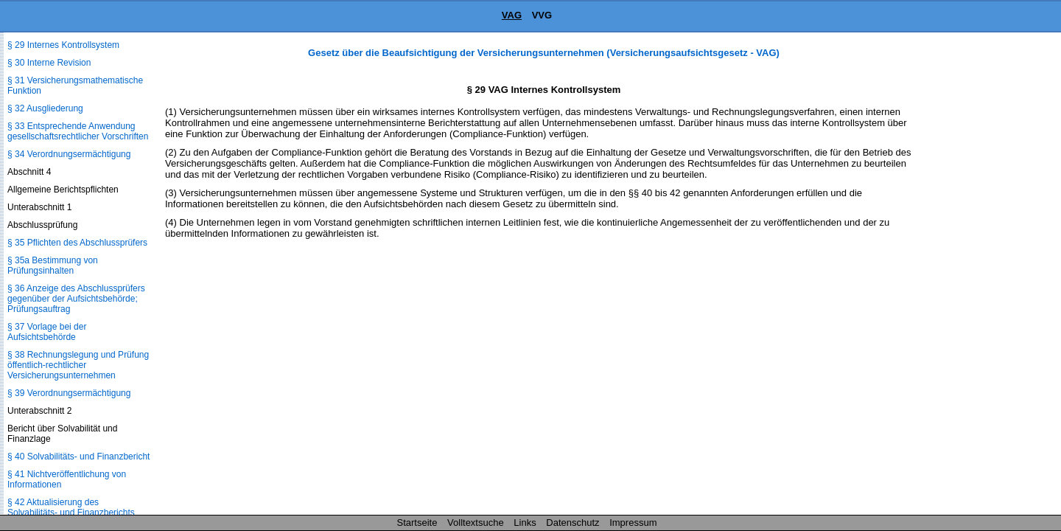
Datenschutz (572, 522)
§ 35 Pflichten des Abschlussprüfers (77, 242)
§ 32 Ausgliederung (45, 108)
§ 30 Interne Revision (49, 63)
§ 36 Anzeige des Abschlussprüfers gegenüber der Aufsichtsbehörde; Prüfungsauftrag (76, 298)
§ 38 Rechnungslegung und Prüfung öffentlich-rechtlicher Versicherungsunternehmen (78, 365)
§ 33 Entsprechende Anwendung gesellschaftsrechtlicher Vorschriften (77, 131)
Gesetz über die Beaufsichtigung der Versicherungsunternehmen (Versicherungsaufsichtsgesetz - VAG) (544, 52)
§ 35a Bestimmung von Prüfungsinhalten (52, 265)
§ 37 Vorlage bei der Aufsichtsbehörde (46, 332)
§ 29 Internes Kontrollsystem (63, 45)
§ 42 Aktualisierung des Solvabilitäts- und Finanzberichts (71, 507)
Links (525, 522)
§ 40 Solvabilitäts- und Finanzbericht (78, 456)
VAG (512, 15)
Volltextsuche (475, 522)
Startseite (417, 522)
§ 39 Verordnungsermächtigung (68, 393)
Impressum (632, 522)
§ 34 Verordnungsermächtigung (68, 154)
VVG (542, 15)
